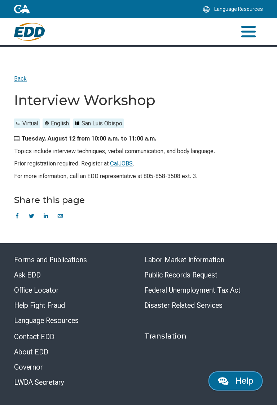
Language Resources (46, 320)
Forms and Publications (50, 259)
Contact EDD (34, 336)
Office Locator (36, 290)
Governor (28, 367)
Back (20, 78)
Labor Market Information (184, 259)
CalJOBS (121, 163)
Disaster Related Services (183, 305)
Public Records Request (180, 275)
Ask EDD (27, 275)
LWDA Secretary (39, 382)
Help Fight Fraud (39, 305)
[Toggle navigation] (248, 31)
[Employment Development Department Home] (29, 32)
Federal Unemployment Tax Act (192, 290)
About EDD (31, 352)
